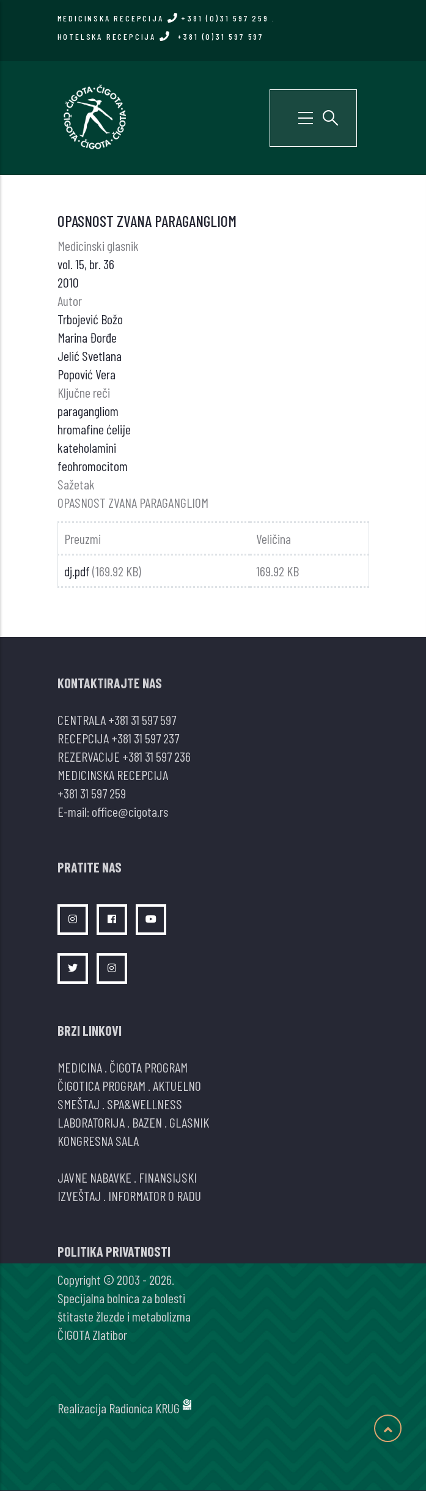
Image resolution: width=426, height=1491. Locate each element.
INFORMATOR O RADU (154, 1195)
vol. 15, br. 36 (85, 264)
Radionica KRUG (144, 1408)
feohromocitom (92, 466)
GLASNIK (189, 1122)
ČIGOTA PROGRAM (148, 1067)
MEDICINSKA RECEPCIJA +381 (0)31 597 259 (163, 18)
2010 (68, 282)
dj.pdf (77, 571)
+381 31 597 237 (145, 738)
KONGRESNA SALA (98, 1140)
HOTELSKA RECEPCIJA (160, 36)
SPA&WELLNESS (144, 1104)
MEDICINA (79, 1067)
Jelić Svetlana (89, 355)
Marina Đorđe (87, 337)
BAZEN (147, 1122)
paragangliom (88, 410)
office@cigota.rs (130, 811)
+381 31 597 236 (156, 756)
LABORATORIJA (91, 1122)
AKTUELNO (177, 1085)
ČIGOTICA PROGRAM (101, 1085)
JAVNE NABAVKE (94, 1177)
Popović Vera (86, 374)
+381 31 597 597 (142, 719)
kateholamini (86, 447)
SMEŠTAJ (78, 1104)
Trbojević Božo (90, 319)
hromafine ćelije (94, 429)
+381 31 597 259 (91, 793)
